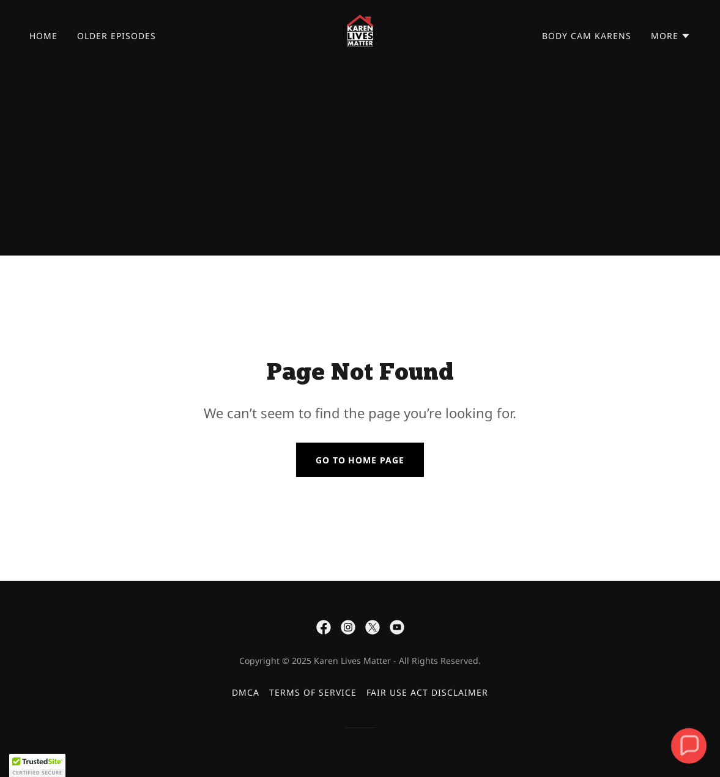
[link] (360, 35)
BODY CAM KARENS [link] (586, 36)
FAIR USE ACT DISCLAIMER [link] (427, 692)
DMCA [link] (245, 692)
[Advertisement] (360, 163)
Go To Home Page (360, 460)
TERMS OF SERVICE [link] (313, 692)
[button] (671, 36)
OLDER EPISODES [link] (116, 36)
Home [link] (43, 36)
